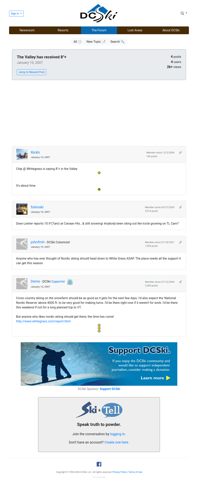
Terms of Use (135, 472)
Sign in (15, 13)
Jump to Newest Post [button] (31, 72)
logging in (117, 434)
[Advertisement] (99, 113)
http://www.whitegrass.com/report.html (43, 321)
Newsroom (27, 30)
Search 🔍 (117, 41)
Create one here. (116, 442)
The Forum (99, 30)
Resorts (63, 30)
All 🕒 (77, 41)
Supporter (58, 281)
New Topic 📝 (96, 41)
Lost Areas (135, 30)
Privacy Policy (120, 472)
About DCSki (171, 30)
